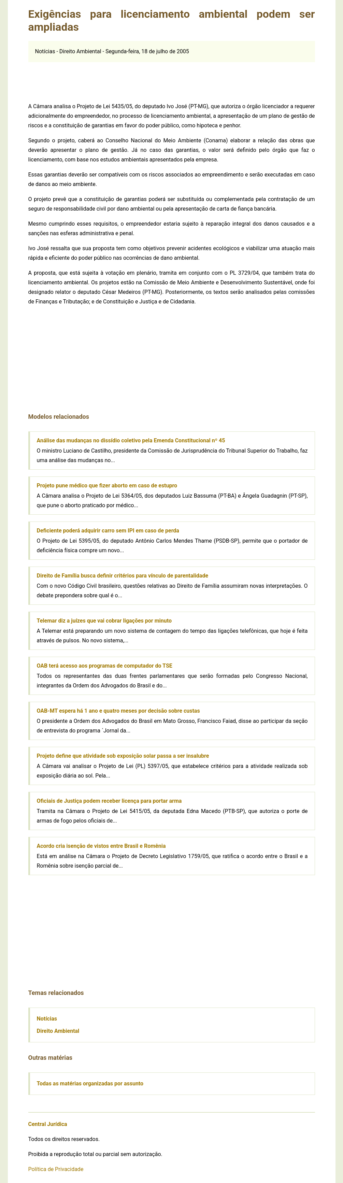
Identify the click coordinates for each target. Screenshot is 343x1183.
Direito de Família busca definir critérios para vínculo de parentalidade (123, 575)
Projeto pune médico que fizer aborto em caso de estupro (107, 485)
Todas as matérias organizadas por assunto (90, 1083)
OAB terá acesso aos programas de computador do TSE (104, 665)
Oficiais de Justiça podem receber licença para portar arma (109, 801)
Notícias (47, 1018)
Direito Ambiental (58, 1031)
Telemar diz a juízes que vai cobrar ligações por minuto (104, 620)
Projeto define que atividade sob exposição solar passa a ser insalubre (123, 756)
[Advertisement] (171, 77)
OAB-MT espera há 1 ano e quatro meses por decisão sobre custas (118, 711)
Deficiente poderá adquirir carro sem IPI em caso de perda (108, 530)
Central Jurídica (47, 1124)
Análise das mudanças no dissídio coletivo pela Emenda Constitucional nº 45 (131, 440)
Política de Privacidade (56, 1169)
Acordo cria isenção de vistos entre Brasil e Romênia (101, 846)
